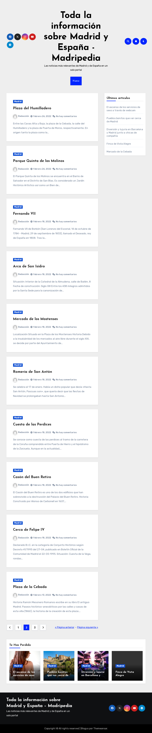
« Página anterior (64, 627)
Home (76, 81)
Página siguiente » (87, 627)
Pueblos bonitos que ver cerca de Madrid (57, 675)
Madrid (18, 101)
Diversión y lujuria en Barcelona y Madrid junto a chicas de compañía (125, 132)
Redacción (21, 116)
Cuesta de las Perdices (32, 424)
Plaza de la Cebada (30, 587)
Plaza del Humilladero (32, 108)
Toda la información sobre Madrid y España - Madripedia (76, 37)
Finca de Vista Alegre (119, 143)
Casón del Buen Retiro (32, 477)
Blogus (85, 728)
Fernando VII (24, 214)
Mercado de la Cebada (119, 151)
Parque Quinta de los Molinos (38, 161)
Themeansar (100, 728)
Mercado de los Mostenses (35, 319)
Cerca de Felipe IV (29, 530)
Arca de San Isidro (29, 266)
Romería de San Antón (32, 372)
